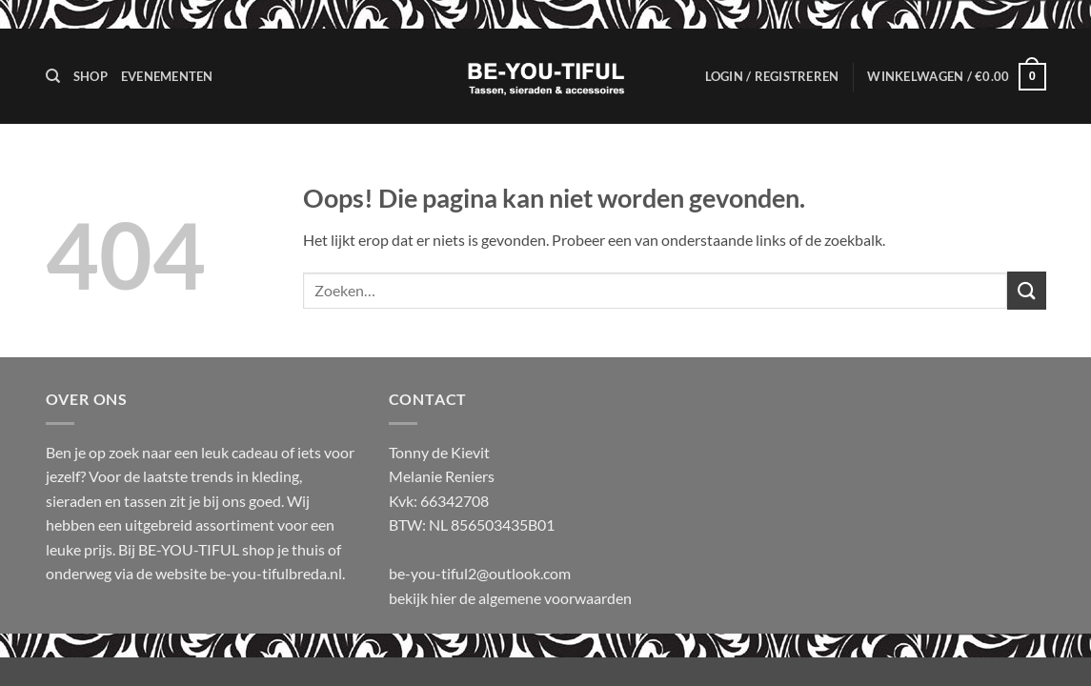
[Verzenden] (1026, 290)
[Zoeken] (53, 76)
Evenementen (167, 76)
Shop (90, 76)
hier (445, 598)
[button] (772, 76)
